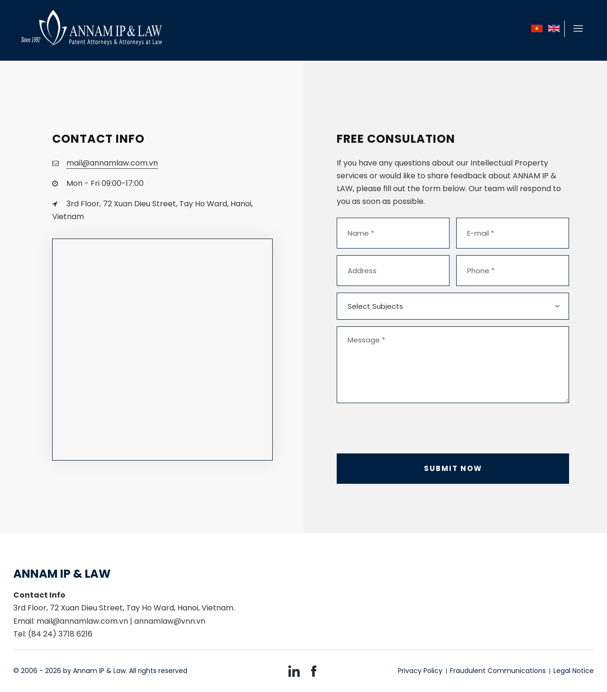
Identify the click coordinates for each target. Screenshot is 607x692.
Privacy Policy (420, 670)
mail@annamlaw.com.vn (112, 162)
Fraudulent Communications (498, 670)
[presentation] (409, 428)
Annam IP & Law (99, 670)
